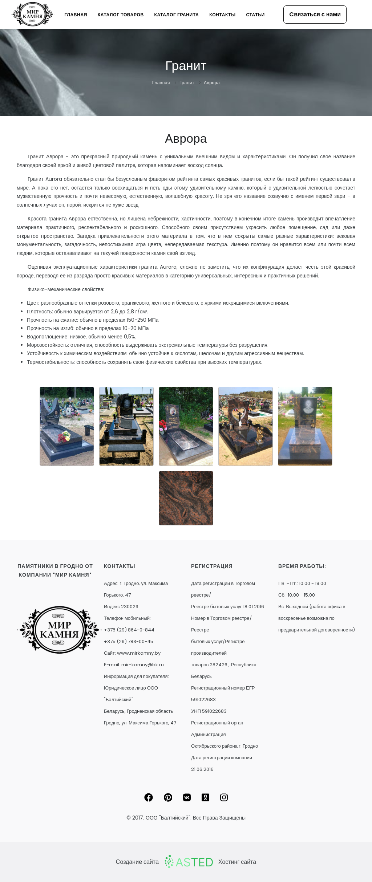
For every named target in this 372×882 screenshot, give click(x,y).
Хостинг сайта (237, 862)
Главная (74, 15)
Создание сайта (137, 862)
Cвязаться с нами (315, 14)
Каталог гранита (176, 15)
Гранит (186, 83)
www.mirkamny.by (139, 653)
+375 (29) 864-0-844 (129, 629)
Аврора (212, 83)
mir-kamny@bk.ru (142, 664)
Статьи (255, 15)
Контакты (222, 15)
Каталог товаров (120, 15)
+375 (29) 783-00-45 (128, 641)
